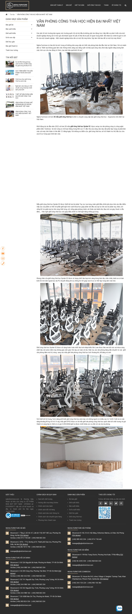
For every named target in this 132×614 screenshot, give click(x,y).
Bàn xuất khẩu (11, 29)
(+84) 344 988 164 (23, 567)
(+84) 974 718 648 (23, 538)
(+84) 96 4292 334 (79, 561)
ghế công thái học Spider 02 (80, 126)
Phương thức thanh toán (46, 520)
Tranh (106, 5)
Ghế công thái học (94, 5)
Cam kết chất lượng (44, 499)
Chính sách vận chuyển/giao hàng (49, 517)
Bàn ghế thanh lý (56, 5)
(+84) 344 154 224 (79, 583)
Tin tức (12, 14)
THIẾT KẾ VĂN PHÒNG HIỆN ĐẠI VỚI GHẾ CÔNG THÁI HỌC (24, 96)
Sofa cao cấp (10, 37)
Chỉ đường (24, 535)
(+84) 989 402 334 (79, 539)
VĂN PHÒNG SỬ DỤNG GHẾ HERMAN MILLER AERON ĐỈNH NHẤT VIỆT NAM (23, 104)
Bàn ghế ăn (9, 25)
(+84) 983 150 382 (94, 583)
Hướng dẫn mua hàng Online (47, 503)
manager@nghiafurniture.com (20, 551)
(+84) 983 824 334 (23, 601)
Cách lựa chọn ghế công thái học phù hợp (23, 80)
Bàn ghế (69, 5)
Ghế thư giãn (79, 5)
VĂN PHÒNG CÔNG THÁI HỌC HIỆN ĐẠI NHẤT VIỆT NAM (34, 14)
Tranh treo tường (12, 50)
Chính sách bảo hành (45, 506)
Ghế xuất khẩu (11, 33)
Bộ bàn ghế (72, 499)
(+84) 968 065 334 (38, 538)
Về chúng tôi (116, 5)
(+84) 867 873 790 (23, 547)
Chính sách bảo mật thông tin (48, 513)
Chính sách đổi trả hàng (46, 510)
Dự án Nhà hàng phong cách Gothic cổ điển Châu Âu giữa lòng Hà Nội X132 (23, 64)
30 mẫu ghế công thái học (62, 117)
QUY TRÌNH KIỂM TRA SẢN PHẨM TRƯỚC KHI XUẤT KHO (24, 73)
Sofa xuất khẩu (74, 510)
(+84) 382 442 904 (23, 576)
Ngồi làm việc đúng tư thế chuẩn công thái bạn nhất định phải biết (23, 88)
